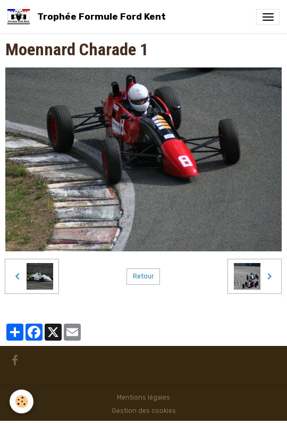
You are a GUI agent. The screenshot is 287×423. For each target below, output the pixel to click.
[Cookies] (21, 401)
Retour (143, 276)
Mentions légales (143, 397)
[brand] (88, 16)
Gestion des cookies (144, 410)
